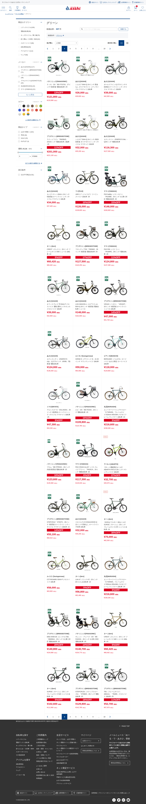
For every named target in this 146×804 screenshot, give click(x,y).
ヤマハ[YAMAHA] (28, 89)
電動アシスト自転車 (22, 742)
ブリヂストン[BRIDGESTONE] (31, 71)
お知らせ (39, 769)
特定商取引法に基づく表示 (45, 775)
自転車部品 (19, 764)
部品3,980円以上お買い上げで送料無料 (66, 773)
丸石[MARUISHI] (28, 86)
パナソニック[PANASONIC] (30, 76)
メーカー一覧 (20, 775)
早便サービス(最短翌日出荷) (65, 777)
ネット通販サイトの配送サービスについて (67, 750)
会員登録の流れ (41, 742)
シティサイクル (21, 739)
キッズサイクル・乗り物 (24, 745)
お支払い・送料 (41, 752)
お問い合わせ (40, 772)
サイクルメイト (61, 745)
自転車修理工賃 (61, 763)
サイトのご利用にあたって (122, 793)
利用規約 (39, 778)
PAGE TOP (126, 726)
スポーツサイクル (22, 752)
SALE (24, 138)
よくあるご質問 (41, 766)
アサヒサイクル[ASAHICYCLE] (31, 82)
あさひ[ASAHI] (27, 67)
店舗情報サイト (139, 2)
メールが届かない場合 (43, 758)
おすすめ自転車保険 (63, 780)
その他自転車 (20, 755)
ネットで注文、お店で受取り (66, 739)
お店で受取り (27, 132)
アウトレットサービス (63, 783)
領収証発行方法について (44, 761)
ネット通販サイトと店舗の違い (66, 742)
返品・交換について (43, 755)
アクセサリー (20, 767)
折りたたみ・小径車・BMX (25, 749)
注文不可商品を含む (27, 175)
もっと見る (30, 95)
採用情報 (94, 793)
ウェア (18, 770)
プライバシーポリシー (105, 793)
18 (104, 49)
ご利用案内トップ (42, 739)
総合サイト (95, 2)
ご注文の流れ (40, 745)
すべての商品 (19, 14)
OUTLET (25, 141)
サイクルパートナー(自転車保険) (67, 754)
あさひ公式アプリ (62, 760)
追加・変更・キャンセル (44, 749)
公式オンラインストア (109, 2)
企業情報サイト (126, 2)
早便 (24, 135)
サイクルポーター (62, 757)
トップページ (9, 14)
